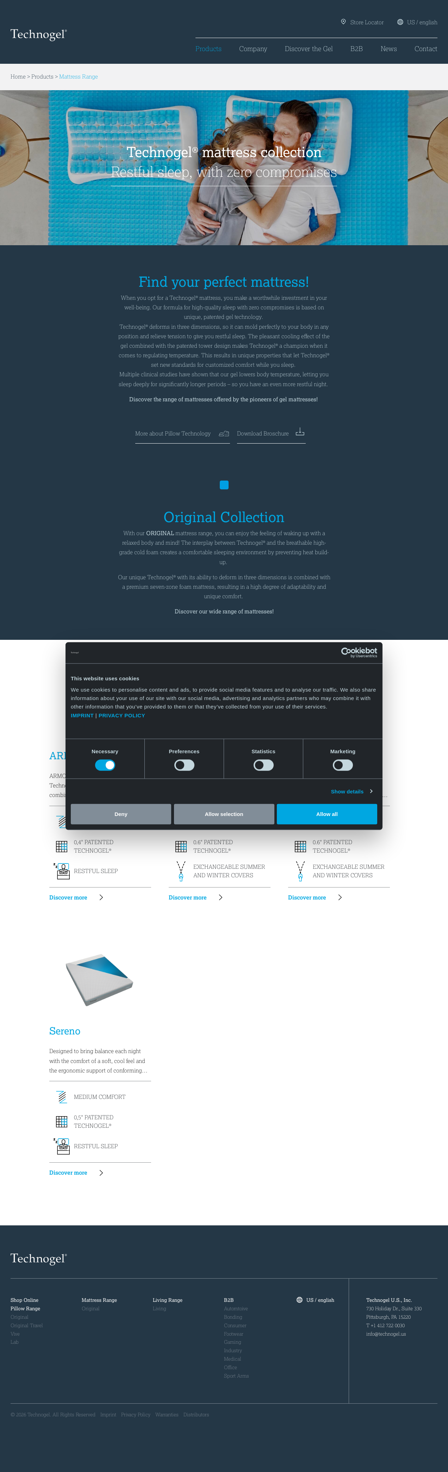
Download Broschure (271, 433)
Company (253, 49)
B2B (356, 49)
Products (208, 49)
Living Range (167, 1300)
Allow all (327, 814)
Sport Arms (236, 1376)
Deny (120, 814)
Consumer (235, 1326)
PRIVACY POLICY (123, 715)
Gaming (232, 1342)
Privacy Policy (135, 1415)
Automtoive (236, 1309)
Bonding (233, 1317)
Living (159, 1309)
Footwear (233, 1334)
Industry (233, 1351)
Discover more (79, 897)
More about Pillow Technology (182, 433)
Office (230, 1368)
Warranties (167, 1415)
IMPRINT (82, 715)
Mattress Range (78, 77)
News (389, 49)
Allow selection (224, 814)
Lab (15, 1342)
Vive (15, 1334)
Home (18, 77)
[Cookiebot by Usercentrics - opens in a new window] (346, 653)
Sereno (64, 1031)
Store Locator (363, 22)
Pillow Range (25, 1309)
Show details (347, 791)
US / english (417, 22)
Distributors (196, 1415)
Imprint (108, 1415)
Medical (232, 1359)
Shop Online (24, 1300)
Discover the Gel (309, 49)
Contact (426, 49)
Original (20, 1317)
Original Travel (27, 1326)
